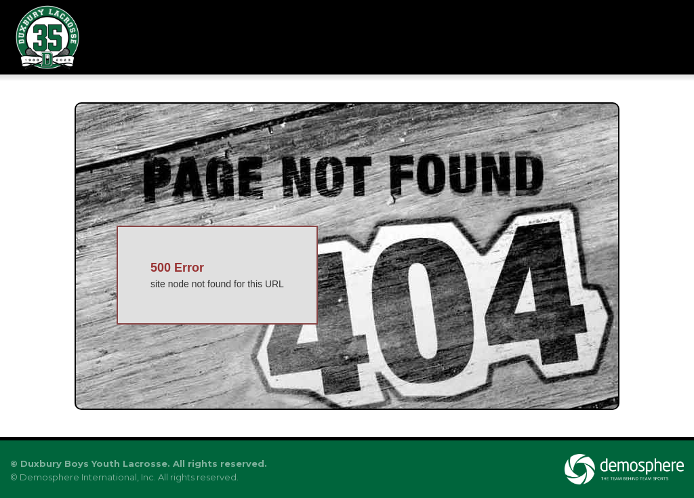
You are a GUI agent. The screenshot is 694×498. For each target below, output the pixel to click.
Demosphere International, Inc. (88, 477)
